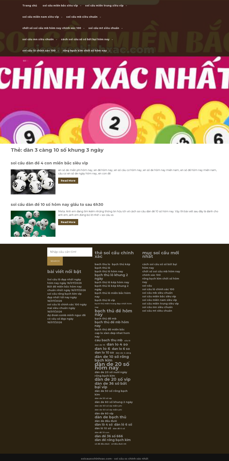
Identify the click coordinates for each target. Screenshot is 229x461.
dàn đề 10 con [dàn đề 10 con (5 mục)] (102, 432)
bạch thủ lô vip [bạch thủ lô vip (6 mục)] (105, 300)
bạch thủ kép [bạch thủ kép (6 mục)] (121, 264)
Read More (68, 180)
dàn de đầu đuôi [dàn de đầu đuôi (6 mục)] (106, 421)
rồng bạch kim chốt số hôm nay (85, 50)
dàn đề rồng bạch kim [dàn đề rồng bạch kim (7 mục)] (113, 440)
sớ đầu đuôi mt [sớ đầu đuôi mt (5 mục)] (118, 444)
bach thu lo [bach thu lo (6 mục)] (102, 264)
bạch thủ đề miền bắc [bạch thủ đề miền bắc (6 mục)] (110, 329)
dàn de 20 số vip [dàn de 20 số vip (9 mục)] (112, 379)
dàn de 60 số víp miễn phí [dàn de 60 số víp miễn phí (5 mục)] (108, 410)
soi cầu (147, 285)
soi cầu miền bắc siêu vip (60, 5)
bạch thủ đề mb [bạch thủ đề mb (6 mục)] (105, 318)
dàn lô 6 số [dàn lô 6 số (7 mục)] (123, 424)
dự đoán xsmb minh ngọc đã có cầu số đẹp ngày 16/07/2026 (66, 319)
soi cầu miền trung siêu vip (104, 5)
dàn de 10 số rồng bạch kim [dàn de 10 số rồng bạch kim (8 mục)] (112, 358)
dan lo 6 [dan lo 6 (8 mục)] (102, 348)
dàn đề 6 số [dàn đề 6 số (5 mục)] (119, 428)
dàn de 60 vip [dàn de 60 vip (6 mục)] (104, 413)
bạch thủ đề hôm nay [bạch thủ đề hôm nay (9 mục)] (113, 312)
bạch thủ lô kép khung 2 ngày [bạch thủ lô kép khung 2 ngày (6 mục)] (112, 287)
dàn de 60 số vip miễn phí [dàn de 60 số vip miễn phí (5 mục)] (108, 406)
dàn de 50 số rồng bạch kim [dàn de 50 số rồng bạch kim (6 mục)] (111, 392)
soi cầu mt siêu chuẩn (103, 28)
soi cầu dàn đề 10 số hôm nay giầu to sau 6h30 (57, 204)
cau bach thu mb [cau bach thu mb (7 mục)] (109, 340)
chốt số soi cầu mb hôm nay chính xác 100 (51, 28)
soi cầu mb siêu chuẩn (82, 16)
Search (55, 261)
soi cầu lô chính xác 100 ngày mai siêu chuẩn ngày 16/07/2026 (67, 308)
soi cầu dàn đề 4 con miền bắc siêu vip (49, 163)
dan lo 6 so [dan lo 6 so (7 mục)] (121, 349)
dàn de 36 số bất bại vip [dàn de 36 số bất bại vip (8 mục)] (111, 385)
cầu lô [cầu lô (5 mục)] (127, 340)
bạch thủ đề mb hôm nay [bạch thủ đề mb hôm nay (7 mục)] (112, 324)
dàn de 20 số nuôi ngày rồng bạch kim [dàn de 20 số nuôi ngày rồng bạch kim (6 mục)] (111, 374)
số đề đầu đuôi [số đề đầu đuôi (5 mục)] (102, 444)
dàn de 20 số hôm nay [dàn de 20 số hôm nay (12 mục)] (112, 366)
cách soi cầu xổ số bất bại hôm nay (85, 39)
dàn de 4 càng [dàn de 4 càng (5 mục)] (123, 353)
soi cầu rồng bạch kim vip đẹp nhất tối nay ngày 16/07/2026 (64, 297)
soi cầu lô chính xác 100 (38, 50)
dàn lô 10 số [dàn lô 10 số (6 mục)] (103, 428)
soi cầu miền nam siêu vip (40, 16)
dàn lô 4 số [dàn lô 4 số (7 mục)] (104, 424)
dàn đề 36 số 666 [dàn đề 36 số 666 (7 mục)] (109, 436)
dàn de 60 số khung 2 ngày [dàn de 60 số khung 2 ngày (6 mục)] (114, 402)
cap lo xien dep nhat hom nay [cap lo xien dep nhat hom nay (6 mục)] (112, 334)
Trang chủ (29, 5)
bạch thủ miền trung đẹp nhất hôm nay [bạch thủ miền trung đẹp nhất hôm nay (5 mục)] (113, 305)
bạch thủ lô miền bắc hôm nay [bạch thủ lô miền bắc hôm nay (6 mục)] (113, 294)
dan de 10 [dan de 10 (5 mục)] (100, 345)
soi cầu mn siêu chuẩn (38, 39)
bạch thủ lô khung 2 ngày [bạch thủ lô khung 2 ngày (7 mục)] (111, 276)
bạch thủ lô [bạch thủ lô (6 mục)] (102, 267)
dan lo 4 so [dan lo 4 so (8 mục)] (117, 344)
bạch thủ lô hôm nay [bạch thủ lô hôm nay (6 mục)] (109, 271)
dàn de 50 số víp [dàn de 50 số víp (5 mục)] (103, 398)
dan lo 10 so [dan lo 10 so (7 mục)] (104, 352)
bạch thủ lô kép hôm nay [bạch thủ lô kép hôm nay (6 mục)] (112, 282)
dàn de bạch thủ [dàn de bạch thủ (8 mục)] (110, 417)
